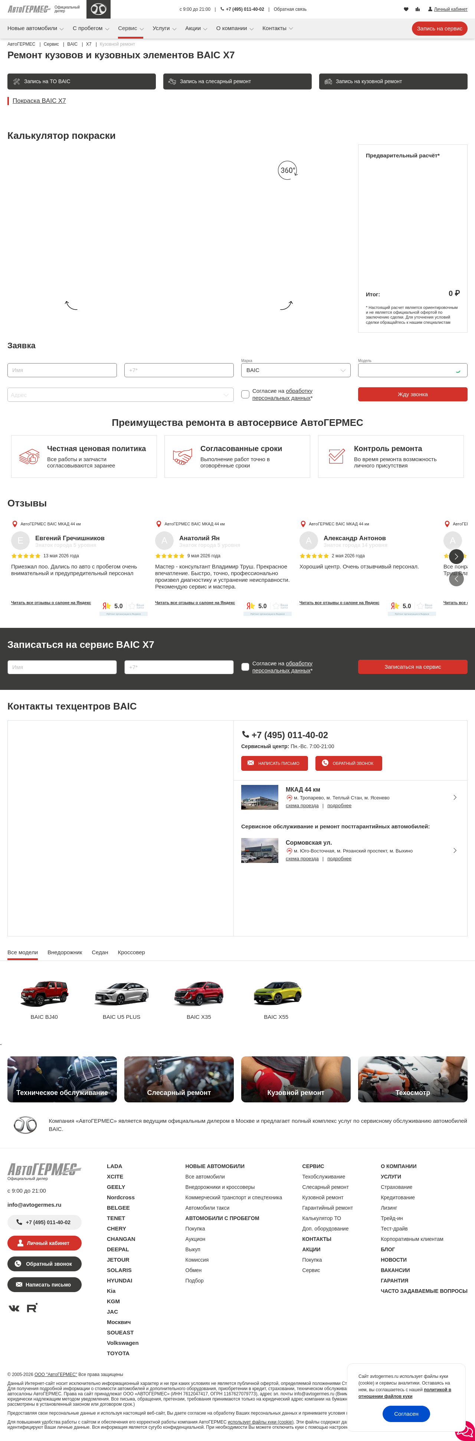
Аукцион (196, 1239)
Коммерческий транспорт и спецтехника (234, 1197)
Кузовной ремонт (323, 1197)
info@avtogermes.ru (34, 1205)
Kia (111, 1291)
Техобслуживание (323, 1177)
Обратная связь (290, 9)
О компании (232, 28)
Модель (364, 361)
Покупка (195, 1229)
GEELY (116, 1187)
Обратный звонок (352, 763)
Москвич (119, 1322)
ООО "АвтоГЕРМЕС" (56, 1374)
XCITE (115, 1176)
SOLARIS (119, 1270)
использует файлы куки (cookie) (261, 1422)
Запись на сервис (439, 28)
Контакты (275, 28)
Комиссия (197, 1260)
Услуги (162, 28)
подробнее (339, 805)
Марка (246, 361)
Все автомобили (205, 1177)
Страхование (396, 1187)
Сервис (128, 28)
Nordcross (121, 1197)
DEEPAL (118, 1249)
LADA (114, 1166)
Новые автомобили (33, 28)
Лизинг (389, 1208)
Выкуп (193, 1249)
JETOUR (118, 1259)
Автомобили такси (208, 1208)
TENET (116, 1218)
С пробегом (88, 28)
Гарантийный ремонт (327, 1208)
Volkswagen (123, 1343)
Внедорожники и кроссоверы (220, 1187)
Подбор (195, 1281)
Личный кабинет (48, 1243)
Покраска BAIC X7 (39, 100)
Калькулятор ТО (321, 1218)
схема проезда (302, 805)
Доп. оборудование (325, 1229)
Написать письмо (278, 763)
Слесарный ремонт (325, 1187)
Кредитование (398, 1197)
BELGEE (118, 1207)
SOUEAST (120, 1332)
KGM (113, 1301)
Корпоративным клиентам (412, 1239)
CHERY (116, 1228)
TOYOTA (118, 1353)
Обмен (194, 1270)
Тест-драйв (394, 1229)
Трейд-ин (392, 1218)
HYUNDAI (119, 1280)
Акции (193, 28)
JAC (112, 1311)
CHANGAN (121, 1239)
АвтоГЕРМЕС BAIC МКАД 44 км (50, 523)
